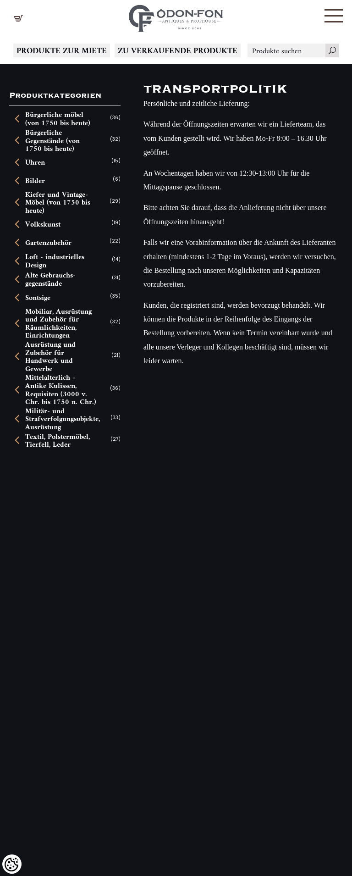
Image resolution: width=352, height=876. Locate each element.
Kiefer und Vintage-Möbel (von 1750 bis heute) (57, 202)
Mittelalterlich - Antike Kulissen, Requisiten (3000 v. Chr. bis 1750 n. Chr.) (60, 389)
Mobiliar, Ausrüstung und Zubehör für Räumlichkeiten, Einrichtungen (58, 323)
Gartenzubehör (48, 242)
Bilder (35, 181)
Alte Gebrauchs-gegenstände (50, 279)
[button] (333, 16)
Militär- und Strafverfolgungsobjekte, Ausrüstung (61, 419)
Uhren (35, 162)
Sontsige (37, 298)
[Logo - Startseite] (176, 16)
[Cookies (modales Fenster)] (12, 864)
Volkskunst (42, 224)
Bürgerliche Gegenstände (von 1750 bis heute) (52, 140)
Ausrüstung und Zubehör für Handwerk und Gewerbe (50, 356)
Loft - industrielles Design (54, 261)
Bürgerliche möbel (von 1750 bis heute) (57, 119)
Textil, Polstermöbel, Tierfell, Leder (57, 440)
